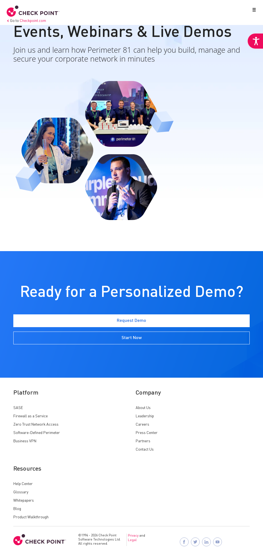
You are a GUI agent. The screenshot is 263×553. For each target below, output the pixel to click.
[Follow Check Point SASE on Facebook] (184, 541)
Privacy (133, 535)
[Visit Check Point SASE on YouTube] (217, 541)
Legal (132, 540)
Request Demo (131, 321)
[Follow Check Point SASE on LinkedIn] (206, 541)
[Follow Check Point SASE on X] (195, 541)
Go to (26, 21)
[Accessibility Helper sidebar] (255, 41)
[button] (253, 10)
